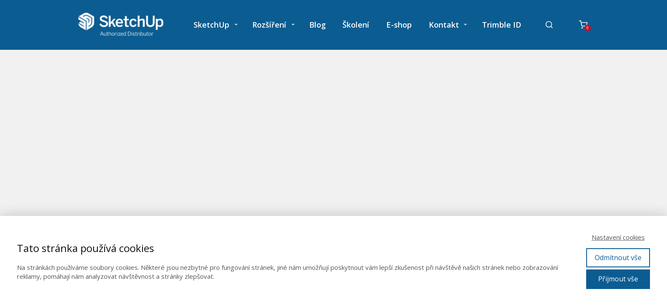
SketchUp (211, 25)
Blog (317, 25)
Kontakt (444, 25)
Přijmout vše (618, 278)
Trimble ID (501, 25)
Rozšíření (269, 25)
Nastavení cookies (618, 237)
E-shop (399, 25)
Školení (355, 25)
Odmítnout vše (618, 257)
